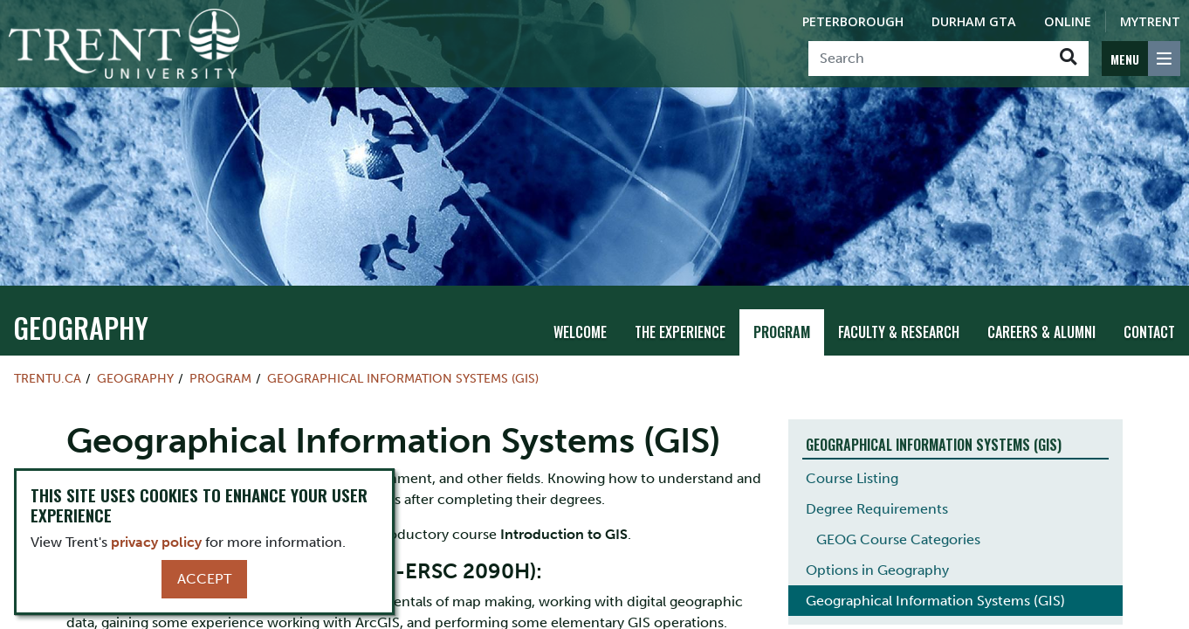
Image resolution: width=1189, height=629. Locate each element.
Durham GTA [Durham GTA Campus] (973, 21)
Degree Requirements (877, 494)
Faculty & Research (898, 316)
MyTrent (1150, 21)
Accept (204, 578)
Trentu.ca (47, 362)
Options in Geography (877, 555)
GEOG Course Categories (898, 524)
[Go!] (1068, 58)
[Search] (928, 58)
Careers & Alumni (1041, 316)
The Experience (680, 316)
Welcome (580, 316)
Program (781, 316)
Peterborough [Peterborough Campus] (853, 21)
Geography (80, 311)
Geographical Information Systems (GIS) (403, 362)
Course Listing (852, 463)
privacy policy (156, 542)
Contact (1149, 316)
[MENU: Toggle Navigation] (1141, 58)
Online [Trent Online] (1067, 21)
